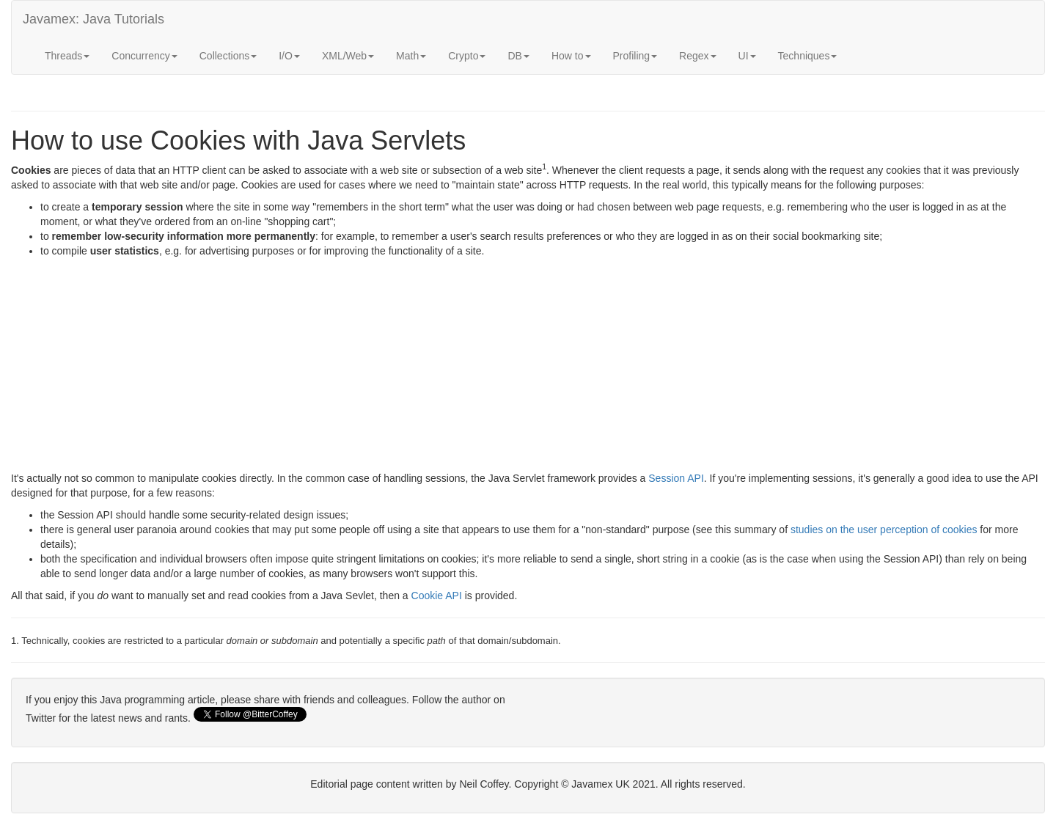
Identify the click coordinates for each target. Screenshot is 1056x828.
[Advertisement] (451, 368)
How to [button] (571, 56)
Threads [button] (67, 56)
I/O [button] (289, 56)
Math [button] (411, 56)
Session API (676, 478)
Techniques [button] (807, 56)
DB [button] (518, 56)
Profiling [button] (635, 56)
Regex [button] (697, 56)
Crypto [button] (466, 56)
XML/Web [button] (348, 56)
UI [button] (747, 56)
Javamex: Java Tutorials (93, 19)
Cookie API (436, 595)
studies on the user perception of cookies (884, 529)
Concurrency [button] (144, 56)
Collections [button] (228, 56)
